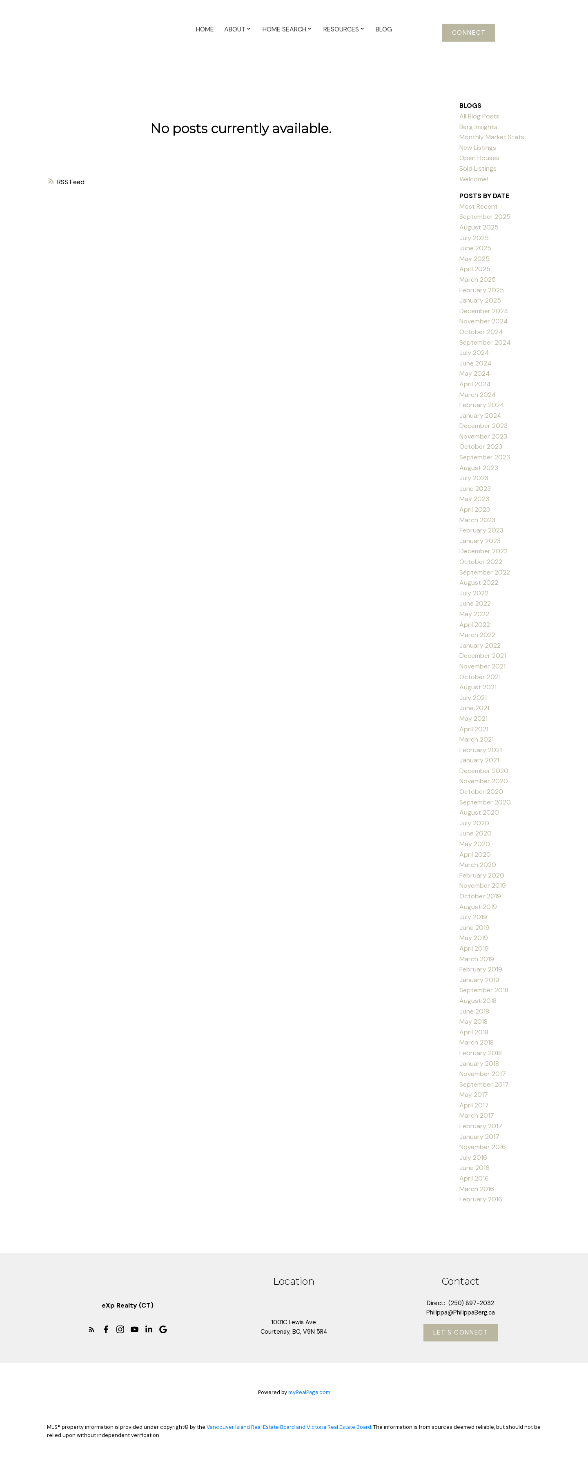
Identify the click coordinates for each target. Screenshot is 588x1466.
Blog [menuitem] (384, 29)
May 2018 (473, 1021)
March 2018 (476, 1042)
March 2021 (476, 739)
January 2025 (480, 300)
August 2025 (479, 227)
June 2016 (474, 1167)
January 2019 (479, 980)
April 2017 (474, 1105)
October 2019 (480, 896)
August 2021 (478, 687)
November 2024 (483, 321)
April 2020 (475, 854)
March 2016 (476, 1189)
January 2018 (479, 1063)
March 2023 (477, 520)
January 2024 (480, 415)
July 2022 (473, 593)
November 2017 (482, 1073)
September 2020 (485, 802)
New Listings (477, 147)
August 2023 (478, 467)
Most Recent (478, 206)
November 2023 (483, 436)
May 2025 (474, 258)
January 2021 (479, 760)
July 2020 (474, 823)
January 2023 (480, 541)
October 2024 (481, 332)
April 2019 (474, 948)
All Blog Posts (479, 116)
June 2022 (475, 603)
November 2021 (482, 666)
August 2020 (479, 812)
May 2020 (474, 844)
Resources (341, 29)
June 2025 (475, 248)
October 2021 (480, 677)
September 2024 (485, 342)
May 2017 (473, 1094)
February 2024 (481, 405)
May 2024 (474, 373)
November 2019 (482, 885)
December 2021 (482, 655)
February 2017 (480, 1126)
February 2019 (480, 969)
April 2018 (473, 1032)
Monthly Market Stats (491, 137)
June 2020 (475, 833)
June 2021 (474, 708)
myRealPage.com (309, 1392)
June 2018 (474, 1011)
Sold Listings (478, 168)
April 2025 (474, 269)
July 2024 (474, 352)
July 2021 (473, 697)
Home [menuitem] (205, 29)
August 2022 (478, 582)
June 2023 (475, 488)
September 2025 (484, 216)
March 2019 (476, 959)
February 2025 (481, 290)
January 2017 (479, 1136)
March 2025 (477, 279)
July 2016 (473, 1157)
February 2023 (481, 530)
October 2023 (480, 446)
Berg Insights (478, 127)
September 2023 (484, 457)
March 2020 (477, 864)
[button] (469, 33)
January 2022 (480, 645)
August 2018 (478, 1000)
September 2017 (484, 1084)
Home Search (284, 29)
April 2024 (475, 384)
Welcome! (473, 179)
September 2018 (483, 990)
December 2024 (483, 311)
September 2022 (484, 572)
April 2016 (474, 1178)
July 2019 (473, 917)
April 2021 (473, 729)
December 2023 (483, 425)
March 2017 (476, 1115)
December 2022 (483, 551)
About (234, 29)
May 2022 (474, 614)
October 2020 (481, 791)
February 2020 (481, 875)
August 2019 (478, 906)
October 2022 (480, 561)
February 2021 (480, 750)
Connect (469, 32)
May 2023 (474, 499)
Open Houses (479, 158)
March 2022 (477, 635)
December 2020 (483, 770)
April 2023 (474, 509)
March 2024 (477, 394)
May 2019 (473, 938)
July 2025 (474, 238)
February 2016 (480, 1199)
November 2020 (483, 781)
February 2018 (480, 1053)
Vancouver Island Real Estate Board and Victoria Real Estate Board (289, 1427)
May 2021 (473, 718)
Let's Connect (460, 1333)
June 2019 (474, 927)
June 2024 (475, 363)
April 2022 (474, 624)
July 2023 (473, 478)
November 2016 (482, 1147)
